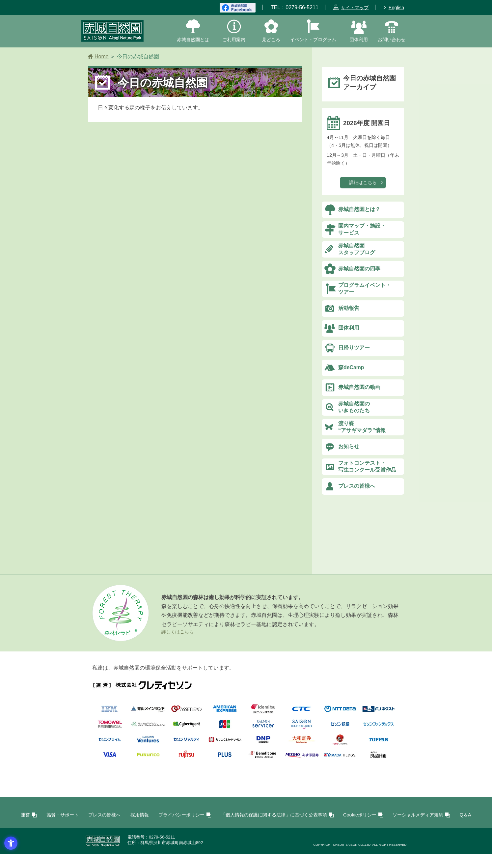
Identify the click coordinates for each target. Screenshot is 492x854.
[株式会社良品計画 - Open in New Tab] (378, 757)
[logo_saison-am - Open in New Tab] (340, 727)
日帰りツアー (354, 347)
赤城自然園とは (193, 39)
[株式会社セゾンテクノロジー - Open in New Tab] (301, 727)
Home (102, 56)
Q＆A (465, 814)
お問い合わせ (391, 39)
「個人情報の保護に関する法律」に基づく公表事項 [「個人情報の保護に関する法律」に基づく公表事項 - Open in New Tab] (274, 814)
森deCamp (351, 367)
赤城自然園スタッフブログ (356, 249)
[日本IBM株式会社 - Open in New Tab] (109, 711)
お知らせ (348, 446)
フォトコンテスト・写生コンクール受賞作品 (367, 466)
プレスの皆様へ (356, 486)
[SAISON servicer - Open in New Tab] (263, 727)
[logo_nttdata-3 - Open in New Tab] (340, 711)
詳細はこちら (363, 182)
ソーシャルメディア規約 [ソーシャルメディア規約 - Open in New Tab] (418, 814)
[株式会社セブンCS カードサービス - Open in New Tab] (224, 742)
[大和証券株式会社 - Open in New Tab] (301, 742)
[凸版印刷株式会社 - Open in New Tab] (378, 742)
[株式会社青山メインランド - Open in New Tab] (148, 711)
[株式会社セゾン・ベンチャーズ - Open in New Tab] (148, 742)
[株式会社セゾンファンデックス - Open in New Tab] (378, 727)
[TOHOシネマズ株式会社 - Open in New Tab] (340, 742)
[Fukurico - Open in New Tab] (148, 757)
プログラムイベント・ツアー (364, 288)
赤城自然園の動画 (359, 387)
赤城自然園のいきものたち (354, 407)
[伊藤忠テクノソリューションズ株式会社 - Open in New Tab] (301, 711)
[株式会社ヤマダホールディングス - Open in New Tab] (340, 757)
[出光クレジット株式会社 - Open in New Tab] (263, 711)
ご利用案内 (233, 39)
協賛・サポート (62, 814)
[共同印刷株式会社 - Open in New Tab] (109, 727)
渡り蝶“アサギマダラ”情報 (362, 427)
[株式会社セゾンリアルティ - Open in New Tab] (186, 742)
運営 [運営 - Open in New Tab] (25, 814)
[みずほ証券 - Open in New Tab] (301, 757)
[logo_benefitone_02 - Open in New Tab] (263, 757)
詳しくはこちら (177, 631)
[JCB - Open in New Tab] (224, 727)
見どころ (271, 39)
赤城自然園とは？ (359, 209)
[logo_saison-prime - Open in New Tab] (109, 742)
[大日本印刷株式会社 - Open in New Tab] (263, 742)
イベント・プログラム (313, 39)
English (396, 7)
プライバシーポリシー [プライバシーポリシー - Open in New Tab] (181, 814)
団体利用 (358, 39)
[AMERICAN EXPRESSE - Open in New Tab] (224, 711)
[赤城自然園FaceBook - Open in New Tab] (238, 7)
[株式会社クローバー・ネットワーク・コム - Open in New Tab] (148, 727)
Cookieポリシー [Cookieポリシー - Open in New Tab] (359, 814)
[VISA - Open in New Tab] (109, 757)
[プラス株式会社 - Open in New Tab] (224, 757)
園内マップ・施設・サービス (362, 229)
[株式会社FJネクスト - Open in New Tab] (378, 711)
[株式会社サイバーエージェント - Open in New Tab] (186, 727)
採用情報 (139, 814)
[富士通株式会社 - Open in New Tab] (186, 757)
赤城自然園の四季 (359, 268)
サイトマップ (355, 7)
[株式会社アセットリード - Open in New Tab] (186, 711)
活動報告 (348, 308)
